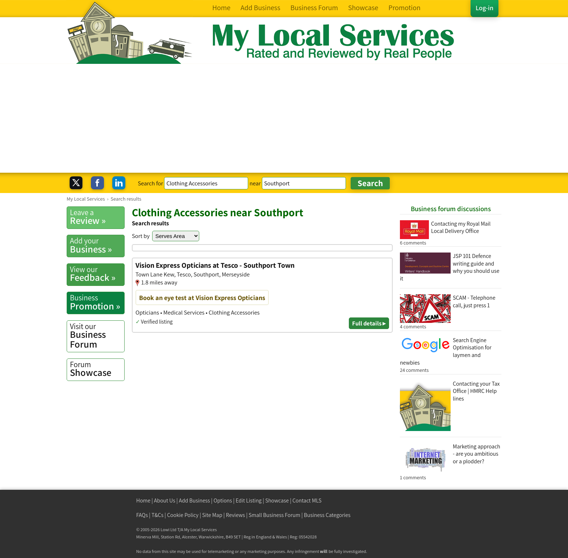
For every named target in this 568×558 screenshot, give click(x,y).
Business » (97, 245)
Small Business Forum (274, 515)
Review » (97, 217)
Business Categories (327, 515)
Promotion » (97, 302)
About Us (164, 500)
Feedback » (97, 274)
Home (143, 500)
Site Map (212, 515)
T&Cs (157, 515)
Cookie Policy (183, 515)
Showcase (97, 369)
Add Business (194, 500)
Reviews (235, 515)
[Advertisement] (284, 118)
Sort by (141, 236)
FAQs (142, 515)
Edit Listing (249, 500)
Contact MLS (306, 500)
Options (223, 500)
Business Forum (97, 335)
